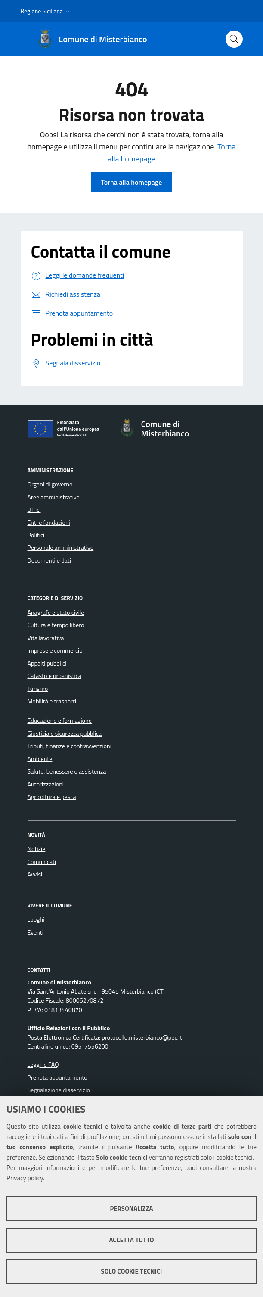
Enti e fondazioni (49, 522)
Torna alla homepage (131, 182)
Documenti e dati (49, 560)
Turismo (38, 688)
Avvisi (35, 874)
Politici (36, 535)
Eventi (35, 932)
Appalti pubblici (47, 663)
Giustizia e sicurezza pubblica (65, 733)
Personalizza (131, 1208)
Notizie (37, 849)
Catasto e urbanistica (54, 676)
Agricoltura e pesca (52, 797)
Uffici (34, 509)
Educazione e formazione (60, 720)
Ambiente (40, 759)
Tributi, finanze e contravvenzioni (69, 746)
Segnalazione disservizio (59, 1090)
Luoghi (36, 919)
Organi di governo (50, 484)
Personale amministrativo (61, 547)
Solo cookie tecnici (131, 1271)
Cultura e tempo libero (56, 625)
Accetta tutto (131, 1240)
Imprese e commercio (55, 650)
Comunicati (42, 862)
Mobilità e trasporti (52, 701)
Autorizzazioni (46, 784)
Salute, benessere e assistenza (67, 771)
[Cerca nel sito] (234, 39)
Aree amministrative (54, 497)
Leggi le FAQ (43, 1064)
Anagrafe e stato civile (56, 612)
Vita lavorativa (46, 638)
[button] (46, 11)
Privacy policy (24, 1178)
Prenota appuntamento (57, 1077)
